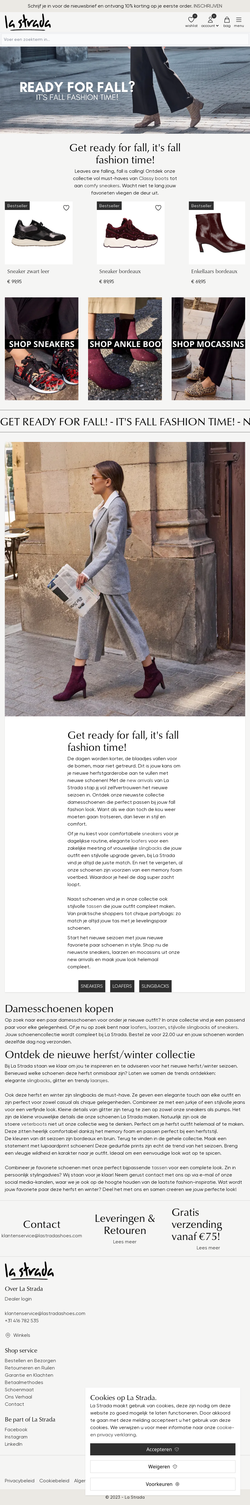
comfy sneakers (102, 185)
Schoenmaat (19, 1389)
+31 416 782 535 (22, 1320)
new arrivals (140, 780)
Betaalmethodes (24, 1382)
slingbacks (151, 848)
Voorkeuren (163, 1484)
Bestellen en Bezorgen (30, 1360)
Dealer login (18, 1299)
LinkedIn (13, 1444)
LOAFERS (122, 986)
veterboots (34, 1124)
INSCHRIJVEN (208, 6)
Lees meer (125, 1242)
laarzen (157, 1027)
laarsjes (98, 1080)
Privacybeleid (20, 1481)
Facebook (16, 1429)
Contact (14, 1404)
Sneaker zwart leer (28, 271)
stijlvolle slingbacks (189, 1027)
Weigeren (162, 1466)
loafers (139, 841)
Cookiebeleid (54, 1481)
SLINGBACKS (155, 986)
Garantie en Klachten (29, 1375)
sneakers (152, 833)
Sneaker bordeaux (120, 271)
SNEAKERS (92, 986)
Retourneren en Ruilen (30, 1368)
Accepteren (162, 1449)
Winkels (21, 1335)
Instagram (16, 1437)
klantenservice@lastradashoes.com (42, 1235)
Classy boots (154, 178)
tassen (94, 906)
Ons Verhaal (18, 1397)
